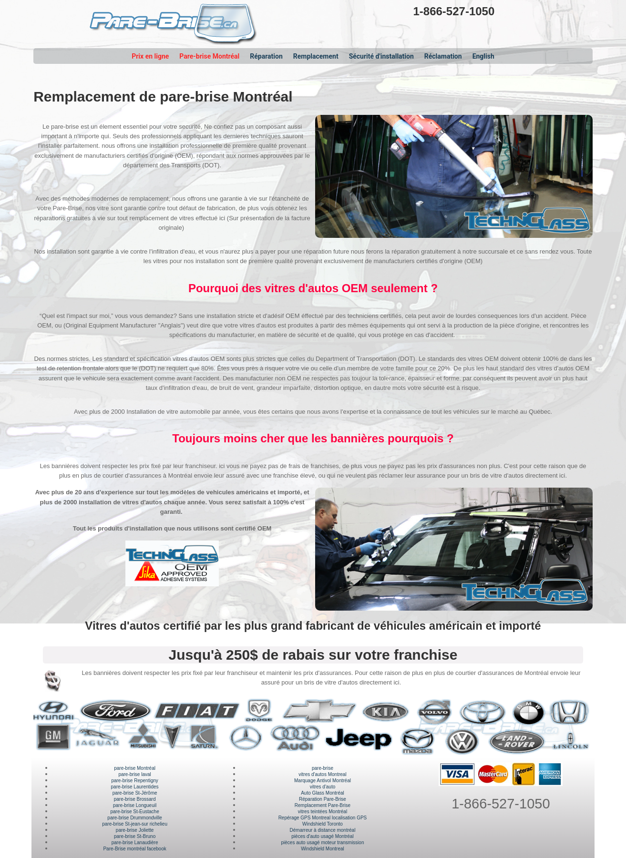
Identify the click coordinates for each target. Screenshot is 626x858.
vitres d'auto (323, 786)
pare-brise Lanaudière (135, 842)
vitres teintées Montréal (322, 811)
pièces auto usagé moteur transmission (322, 842)
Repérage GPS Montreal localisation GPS (322, 817)
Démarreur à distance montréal (323, 830)
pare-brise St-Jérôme (135, 793)
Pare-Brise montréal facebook (134, 848)
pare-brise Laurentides (135, 786)
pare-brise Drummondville (134, 817)
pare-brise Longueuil (134, 805)
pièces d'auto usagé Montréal (322, 836)
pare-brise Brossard (135, 799)
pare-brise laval (134, 774)
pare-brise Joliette (135, 830)
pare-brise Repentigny (134, 780)
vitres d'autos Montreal (322, 774)
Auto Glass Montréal (322, 793)
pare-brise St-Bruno (134, 836)
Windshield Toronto (322, 824)
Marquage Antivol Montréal (322, 780)
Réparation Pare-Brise (322, 799)
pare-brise (322, 768)
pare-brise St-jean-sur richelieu (134, 824)
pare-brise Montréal (134, 768)
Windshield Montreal (322, 848)
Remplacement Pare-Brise (322, 805)
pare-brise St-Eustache (134, 811)
